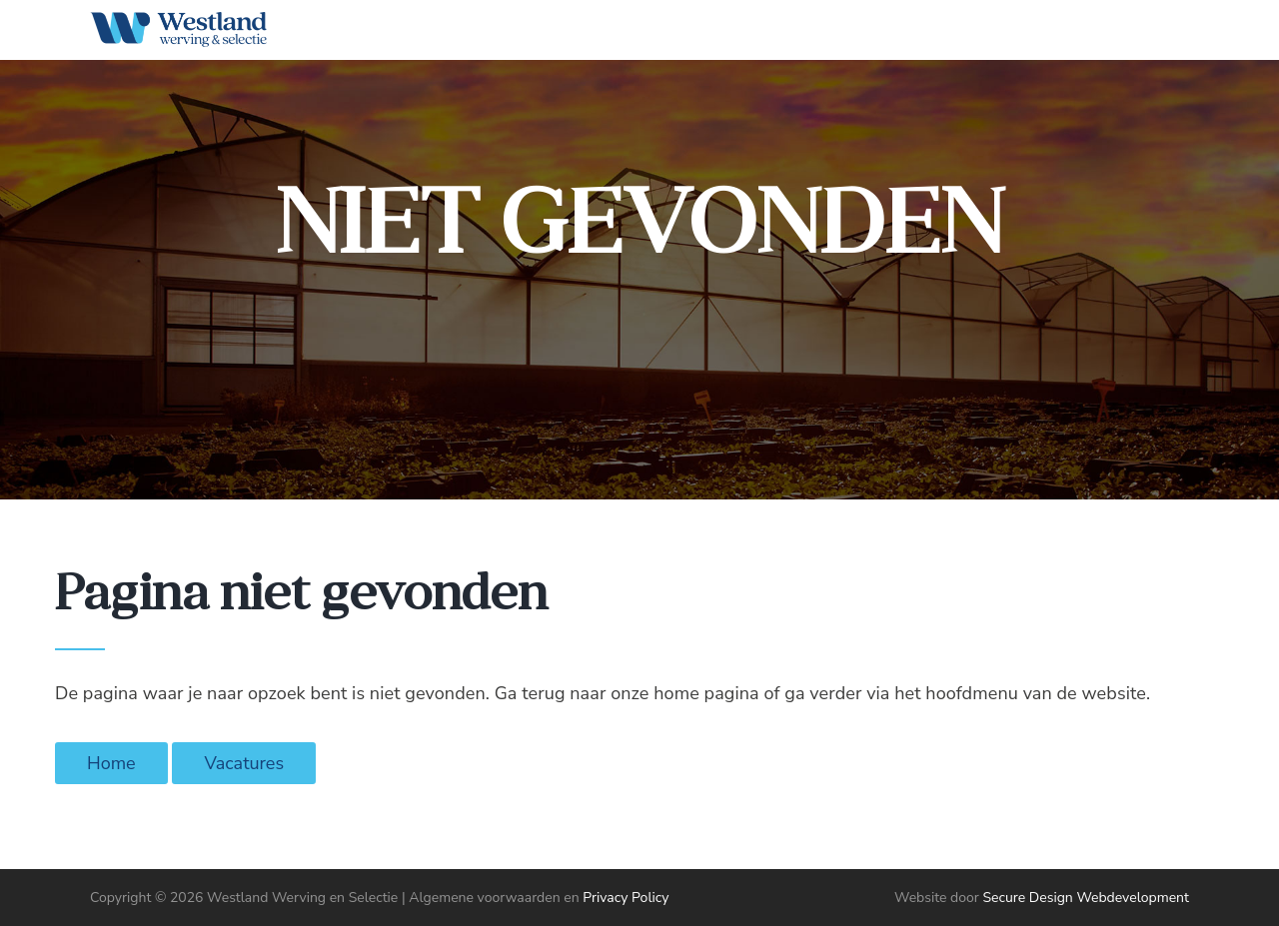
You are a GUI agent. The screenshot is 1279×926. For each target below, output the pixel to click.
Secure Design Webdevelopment (1085, 897)
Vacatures (244, 763)
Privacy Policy (625, 897)
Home (111, 763)
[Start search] (1156, 35)
